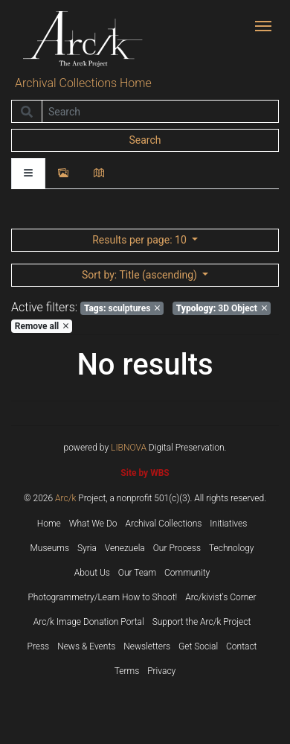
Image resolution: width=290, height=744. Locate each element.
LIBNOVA (128, 447)
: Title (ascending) (140, 275)
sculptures (122, 308)
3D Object (221, 308)
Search (145, 140)
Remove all (41, 326)
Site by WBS (144, 473)
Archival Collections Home (83, 83)
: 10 (140, 240)
